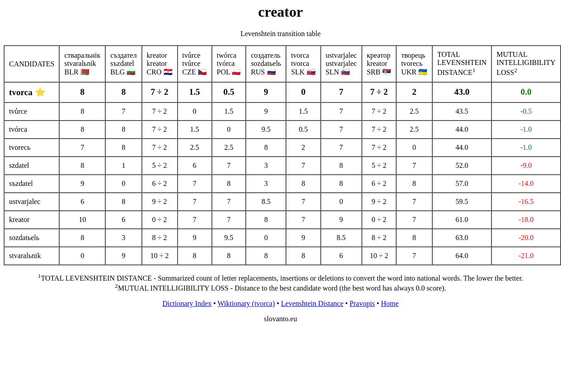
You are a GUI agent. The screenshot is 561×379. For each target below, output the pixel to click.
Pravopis (362, 303)
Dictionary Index (186, 303)
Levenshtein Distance (312, 303)
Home (389, 303)
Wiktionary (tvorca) (246, 303)
